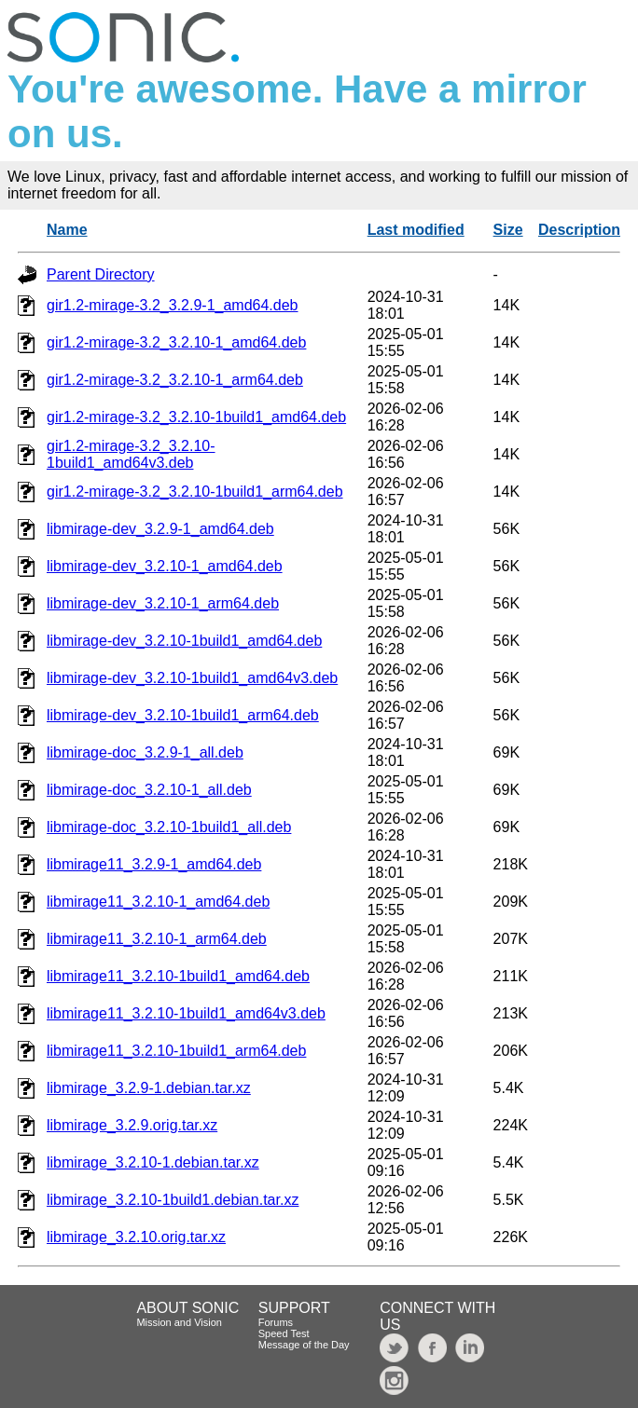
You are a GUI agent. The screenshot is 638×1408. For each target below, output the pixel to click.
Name (67, 230)
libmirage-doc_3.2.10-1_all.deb (149, 790)
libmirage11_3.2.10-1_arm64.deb (157, 939)
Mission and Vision (179, 1322)
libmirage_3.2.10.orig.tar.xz (136, 1237)
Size (508, 230)
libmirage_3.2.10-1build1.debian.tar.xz (172, 1200)
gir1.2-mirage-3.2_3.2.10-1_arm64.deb (175, 380)
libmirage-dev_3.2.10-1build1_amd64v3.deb (192, 678)
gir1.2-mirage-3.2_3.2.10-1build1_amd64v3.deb (131, 454)
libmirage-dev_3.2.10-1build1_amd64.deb (184, 641)
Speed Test (284, 1333)
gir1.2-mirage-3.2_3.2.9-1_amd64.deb (172, 305)
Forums (275, 1322)
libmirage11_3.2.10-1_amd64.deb (158, 901)
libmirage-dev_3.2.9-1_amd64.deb (160, 529)
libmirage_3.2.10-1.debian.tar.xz (153, 1162)
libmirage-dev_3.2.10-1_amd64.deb (165, 566)
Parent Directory (101, 274)
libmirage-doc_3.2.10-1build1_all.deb (169, 827)
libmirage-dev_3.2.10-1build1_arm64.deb (183, 715)
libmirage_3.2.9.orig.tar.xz (132, 1125)
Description (579, 230)
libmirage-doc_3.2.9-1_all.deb (145, 752)
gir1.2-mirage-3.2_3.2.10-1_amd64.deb (176, 342)
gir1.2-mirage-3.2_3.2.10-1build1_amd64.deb (196, 417)
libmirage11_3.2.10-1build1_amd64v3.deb (186, 1013)
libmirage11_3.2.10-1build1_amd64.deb (178, 976)
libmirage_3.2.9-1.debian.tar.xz (149, 1088)
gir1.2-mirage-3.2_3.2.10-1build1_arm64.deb (195, 491)
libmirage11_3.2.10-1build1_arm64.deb (176, 1051)
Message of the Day (304, 1344)
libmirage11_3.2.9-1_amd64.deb (154, 864)
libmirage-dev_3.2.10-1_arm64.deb (163, 603)
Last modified (416, 230)
